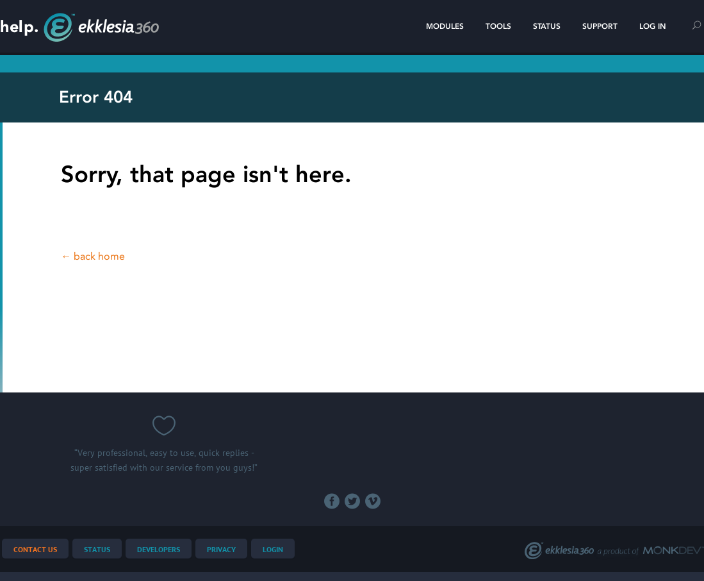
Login (273, 550)
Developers (158, 550)
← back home (93, 256)
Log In (652, 26)
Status (547, 26)
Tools (498, 26)
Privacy (221, 550)
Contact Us (35, 550)
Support (600, 26)
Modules (445, 26)
